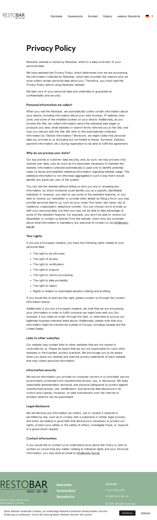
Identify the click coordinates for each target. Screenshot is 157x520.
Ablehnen (145, 513)
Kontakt (93, 16)
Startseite (56, 16)
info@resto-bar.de (88, 453)
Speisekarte (75, 16)
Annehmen (127, 513)
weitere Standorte (129, 16)
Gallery (107, 16)
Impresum (64, 485)
